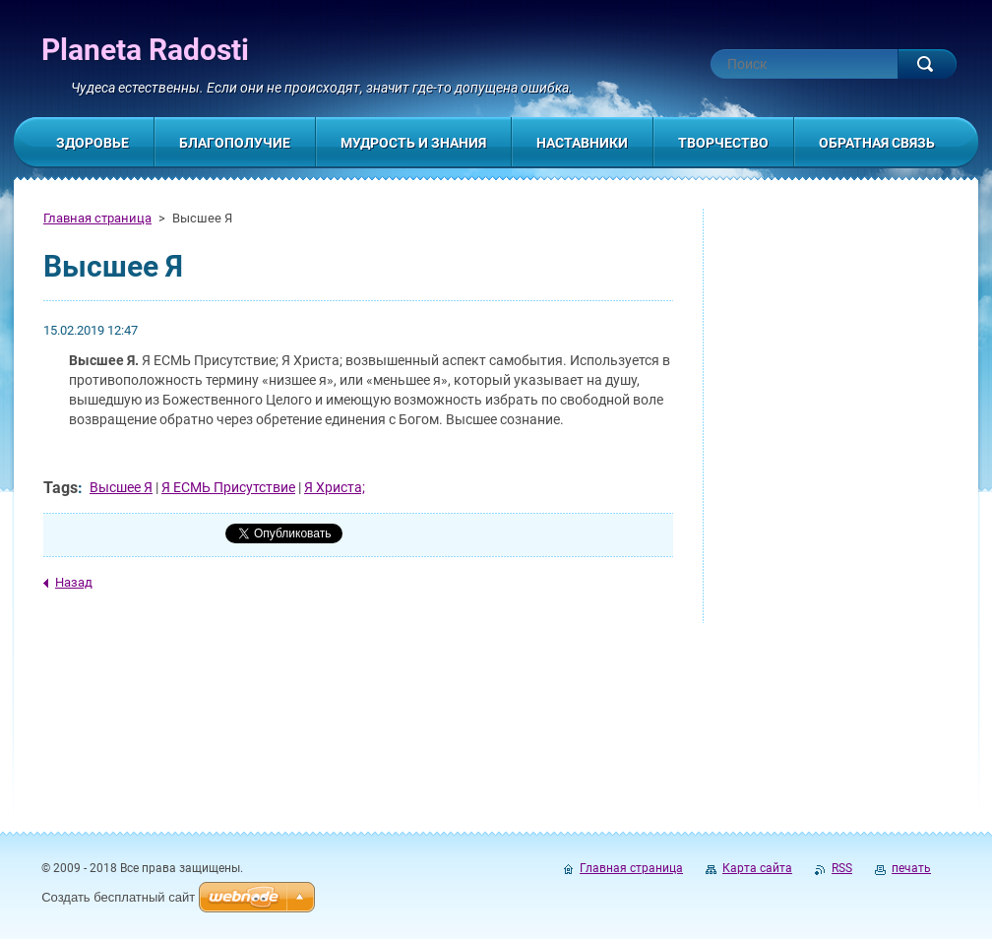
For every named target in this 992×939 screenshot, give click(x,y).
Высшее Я (121, 487)
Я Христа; (334, 487)
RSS (842, 868)
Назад (74, 582)
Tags (60, 487)
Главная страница (97, 218)
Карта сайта (757, 868)
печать (911, 868)
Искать (927, 64)
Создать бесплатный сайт (118, 897)
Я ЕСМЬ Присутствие (228, 487)
